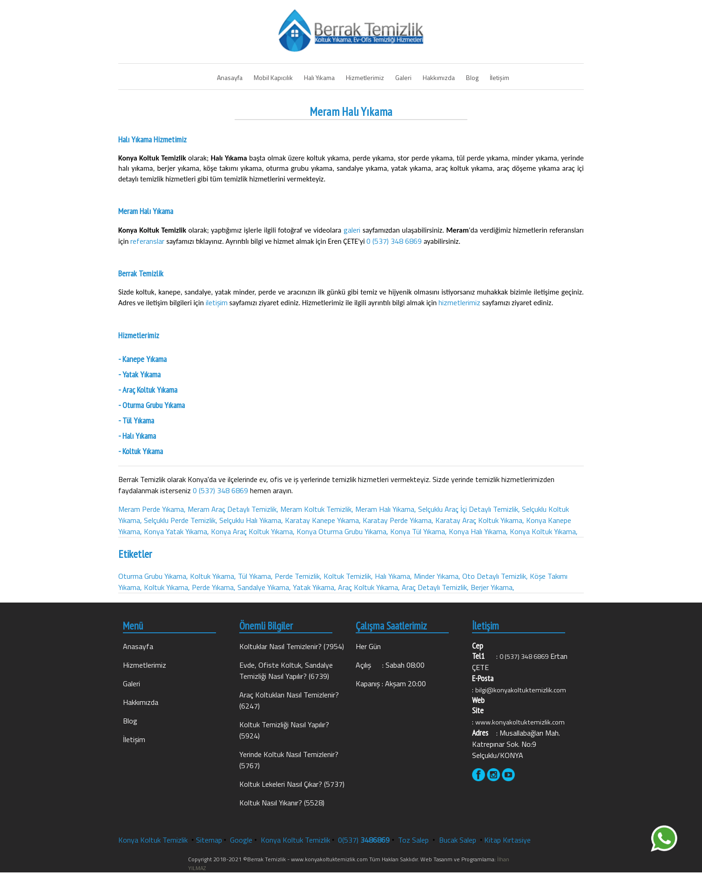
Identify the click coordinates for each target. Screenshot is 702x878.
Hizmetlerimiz (365, 77)
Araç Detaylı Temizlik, (435, 587)
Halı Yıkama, (393, 576)
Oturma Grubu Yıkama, (153, 576)
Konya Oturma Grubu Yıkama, (342, 531)
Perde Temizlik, (298, 576)
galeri (353, 229)
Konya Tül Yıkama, (418, 531)
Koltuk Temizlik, (348, 576)
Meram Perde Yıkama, (152, 509)
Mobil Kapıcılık (273, 77)
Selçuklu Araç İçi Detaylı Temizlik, (469, 509)
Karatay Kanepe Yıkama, (323, 520)
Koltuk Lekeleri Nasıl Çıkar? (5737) (291, 784)
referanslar (148, 241)
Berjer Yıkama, (492, 587)
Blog (472, 77)
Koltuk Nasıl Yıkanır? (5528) (281, 802)
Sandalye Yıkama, (264, 587)
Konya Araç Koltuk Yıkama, (253, 531)
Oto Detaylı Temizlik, (495, 576)
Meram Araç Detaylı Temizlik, (233, 509)
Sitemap (209, 839)
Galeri (403, 77)
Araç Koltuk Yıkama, (369, 587)
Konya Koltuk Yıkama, (544, 531)
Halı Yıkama (319, 77)
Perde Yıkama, (214, 587)
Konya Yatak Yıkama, (176, 531)
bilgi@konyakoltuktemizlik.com (520, 690)
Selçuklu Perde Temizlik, (180, 520)
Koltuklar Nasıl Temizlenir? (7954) (291, 646)
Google (241, 839)
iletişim (218, 302)
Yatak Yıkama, (314, 587)
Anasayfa (230, 77)
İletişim (499, 77)
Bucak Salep (458, 839)
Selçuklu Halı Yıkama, (251, 520)
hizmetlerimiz (460, 302)
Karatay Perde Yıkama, (398, 520)
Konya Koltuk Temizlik (153, 839)
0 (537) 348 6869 (394, 241)
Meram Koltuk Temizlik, (316, 509)
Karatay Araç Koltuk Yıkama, (479, 520)
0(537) (364, 839)
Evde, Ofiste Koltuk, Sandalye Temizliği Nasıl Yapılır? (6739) (286, 670)
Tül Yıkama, (255, 576)
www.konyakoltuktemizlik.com (520, 722)
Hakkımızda (439, 77)
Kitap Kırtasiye (507, 839)
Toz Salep (414, 839)
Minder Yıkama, (437, 576)
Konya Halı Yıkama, (478, 531)
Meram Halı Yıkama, (385, 509)
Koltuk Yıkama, (213, 576)
